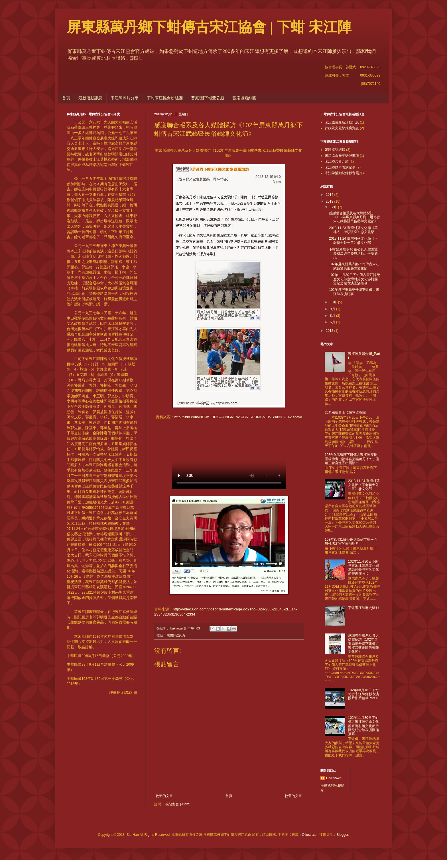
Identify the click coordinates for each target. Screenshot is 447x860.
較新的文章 (164, 796)
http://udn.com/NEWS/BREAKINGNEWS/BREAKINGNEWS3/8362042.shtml (238, 417)
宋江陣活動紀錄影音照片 (343, 173)
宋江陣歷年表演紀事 (340, 167)
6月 (333, 322)
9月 (333, 309)
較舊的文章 (293, 796)
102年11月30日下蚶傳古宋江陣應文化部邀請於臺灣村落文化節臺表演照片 (363, 567)
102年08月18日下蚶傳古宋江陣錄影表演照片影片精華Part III (363, 694)
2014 (330, 195)
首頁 (66, 98)
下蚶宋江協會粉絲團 (165, 98)
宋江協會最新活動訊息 (342, 122)
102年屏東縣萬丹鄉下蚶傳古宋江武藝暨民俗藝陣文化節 (354, 266)
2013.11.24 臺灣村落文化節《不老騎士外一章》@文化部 (353, 240)
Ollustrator (310, 835)
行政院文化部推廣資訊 (342, 128)
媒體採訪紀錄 (176, 635)
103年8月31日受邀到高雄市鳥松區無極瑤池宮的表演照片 (351, 542)
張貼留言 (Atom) (177, 804)
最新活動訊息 (90, 98)
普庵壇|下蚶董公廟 (207, 98)
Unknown (334, 778)
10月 (334, 302)
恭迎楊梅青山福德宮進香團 (345, 413)
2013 (330, 201)
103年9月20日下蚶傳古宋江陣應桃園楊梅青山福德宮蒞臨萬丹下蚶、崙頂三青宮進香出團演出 (352, 459)
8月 (333, 316)
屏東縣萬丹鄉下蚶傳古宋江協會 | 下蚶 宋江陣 (209, 27)
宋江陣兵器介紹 (337, 161)
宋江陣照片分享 (125, 98)
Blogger (342, 835)
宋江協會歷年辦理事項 (342, 156)
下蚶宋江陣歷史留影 (363, 608)
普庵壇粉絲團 (244, 98)
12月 (334, 207)
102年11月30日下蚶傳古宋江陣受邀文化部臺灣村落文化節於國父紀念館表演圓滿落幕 (354, 279)
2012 (330, 331)
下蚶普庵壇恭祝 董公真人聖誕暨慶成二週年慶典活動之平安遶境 (353, 253)
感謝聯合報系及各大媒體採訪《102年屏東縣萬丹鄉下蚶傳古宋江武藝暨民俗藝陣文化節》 (354, 217)
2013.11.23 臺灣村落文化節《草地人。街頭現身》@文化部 (353, 230)
